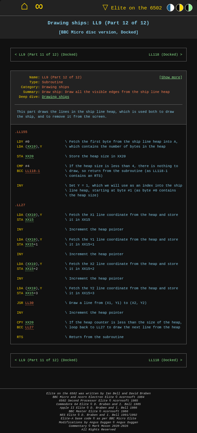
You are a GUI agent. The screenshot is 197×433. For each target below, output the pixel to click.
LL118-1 (32, 171)
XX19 (31, 146)
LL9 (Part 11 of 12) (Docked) (48, 54)
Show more (170, 77)
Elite (131, 7)
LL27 (29, 327)
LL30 (29, 303)
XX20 (29, 156)
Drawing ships (55, 97)
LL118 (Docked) (163, 54)
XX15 (29, 219)
